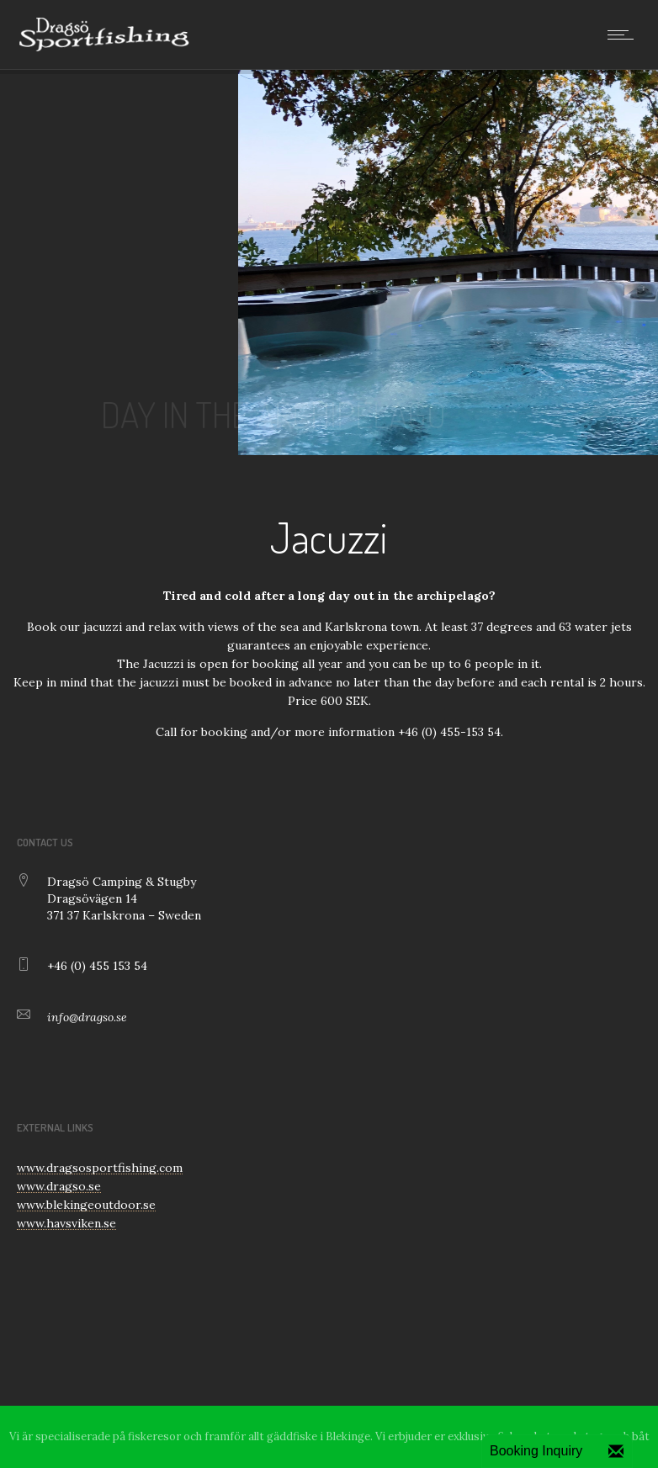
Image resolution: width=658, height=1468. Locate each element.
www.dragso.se (59, 1186)
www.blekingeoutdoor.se (86, 1204)
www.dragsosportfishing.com (100, 1167)
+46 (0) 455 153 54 (97, 965)
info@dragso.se (87, 1017)
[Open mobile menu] (624, 34)
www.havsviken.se (66, 1223)
